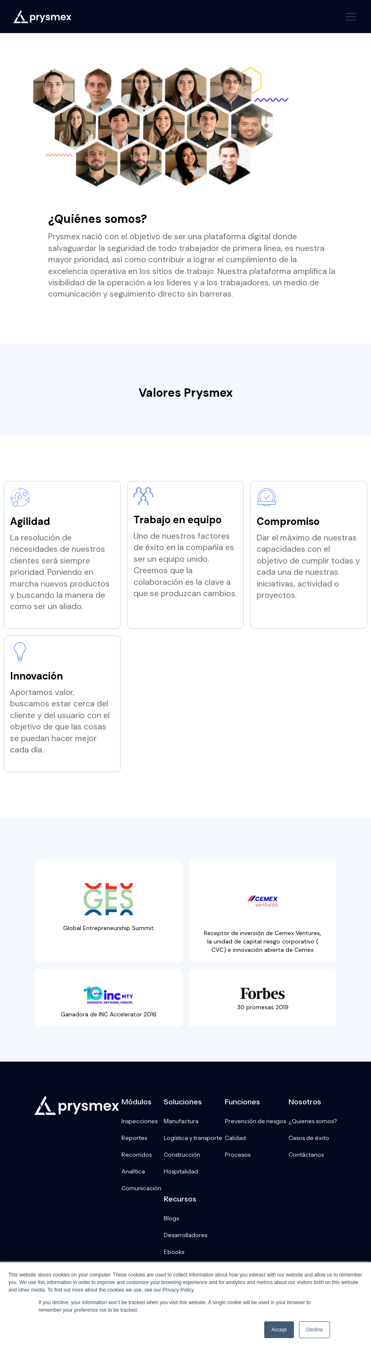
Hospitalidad (181, 1171)
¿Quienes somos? (313, 1121)
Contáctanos (306, 1154)
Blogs (171, 1218)
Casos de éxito (309, 1138)
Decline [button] (314, 1330)
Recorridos (136, 1154)
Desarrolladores (185, 1235)
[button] (349, 17)
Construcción (182, 1154)
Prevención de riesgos (255, 1121)
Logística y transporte (193, 1138)
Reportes (134, 1138)
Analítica (133, 1171)
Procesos (237, 1154)
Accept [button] (279, 1330)
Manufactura (181, 1121)
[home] (42, 16)
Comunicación (141, 1188)
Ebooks (174, 1252)
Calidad (235, 1138)
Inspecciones (139, 1121)
